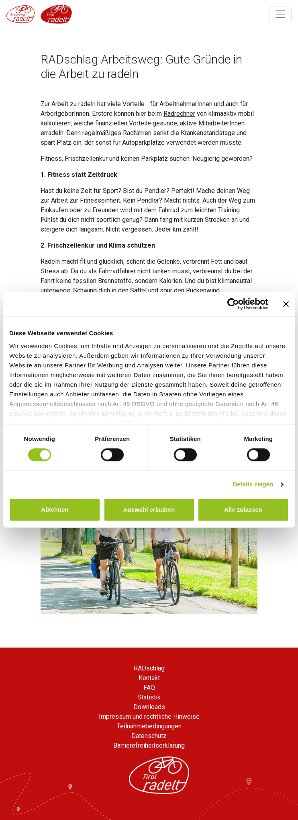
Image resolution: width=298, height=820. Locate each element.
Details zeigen (253, 484)
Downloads (149, 707)
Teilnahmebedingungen (149, 726)
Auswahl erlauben (149, 509)
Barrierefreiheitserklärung (149, 745)
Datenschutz (149, 736)
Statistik (149, 697)
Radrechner (179, 113)
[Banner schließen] (286, 304)
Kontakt (149, 678)
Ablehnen (54, 509)
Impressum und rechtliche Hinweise (149, 716)
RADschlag (149, 668)
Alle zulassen (243, 509)
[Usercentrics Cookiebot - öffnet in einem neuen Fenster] (233, 304)
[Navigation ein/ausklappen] (280, 14)
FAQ (149, 687)
